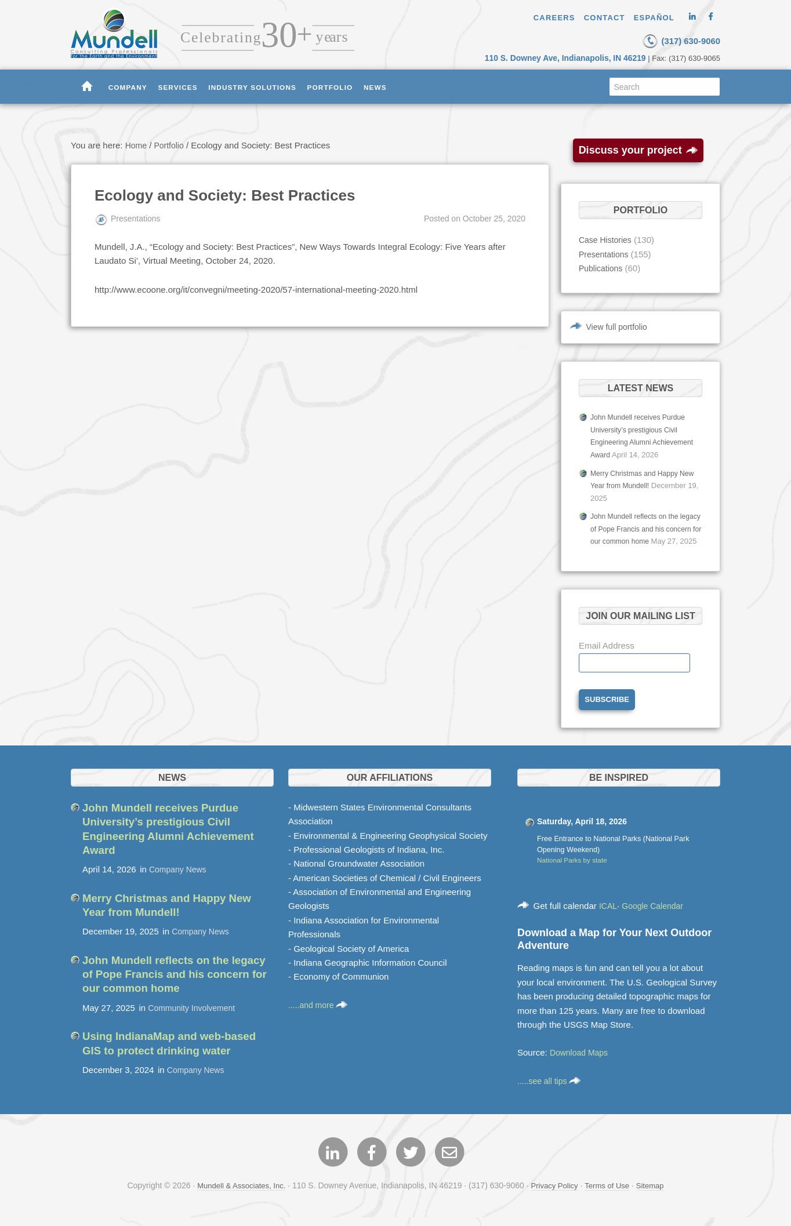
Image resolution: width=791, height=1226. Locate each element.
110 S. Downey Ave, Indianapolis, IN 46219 (573, 57)
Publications (602, 267)
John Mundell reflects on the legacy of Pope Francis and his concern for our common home (642, 526)
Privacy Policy (555, 1196)
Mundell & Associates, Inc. (237, 1196)
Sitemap (656, 1196)
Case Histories (607, 239)
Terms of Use (610, 1196)
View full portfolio (619, 326)
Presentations (605, 254)
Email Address (606, 655)
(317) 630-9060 (665, 39)
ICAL (608, 916)
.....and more (319, 1015)
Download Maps (581, 1063)
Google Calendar (656, 916)
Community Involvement (194, 1016)
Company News (180, 879)
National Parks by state (574, 871)
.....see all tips (551, 1091)
